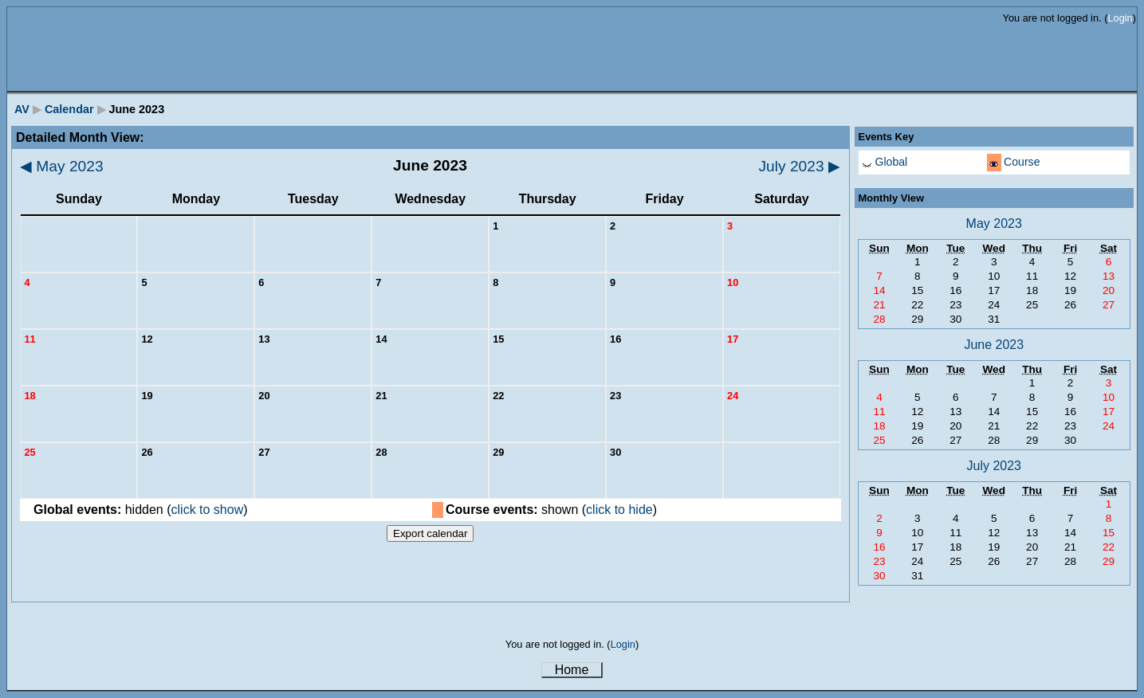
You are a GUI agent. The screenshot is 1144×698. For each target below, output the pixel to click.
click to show (207, 509)
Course (1022, 161)
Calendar (69, 109)
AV (21, 109)
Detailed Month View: (80, 137)
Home (572, 669)
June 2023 (994, 344)
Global (891, 161)
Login (1119, 18)
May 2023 (62, 166)
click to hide (619, 509)
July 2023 (799, 166)
